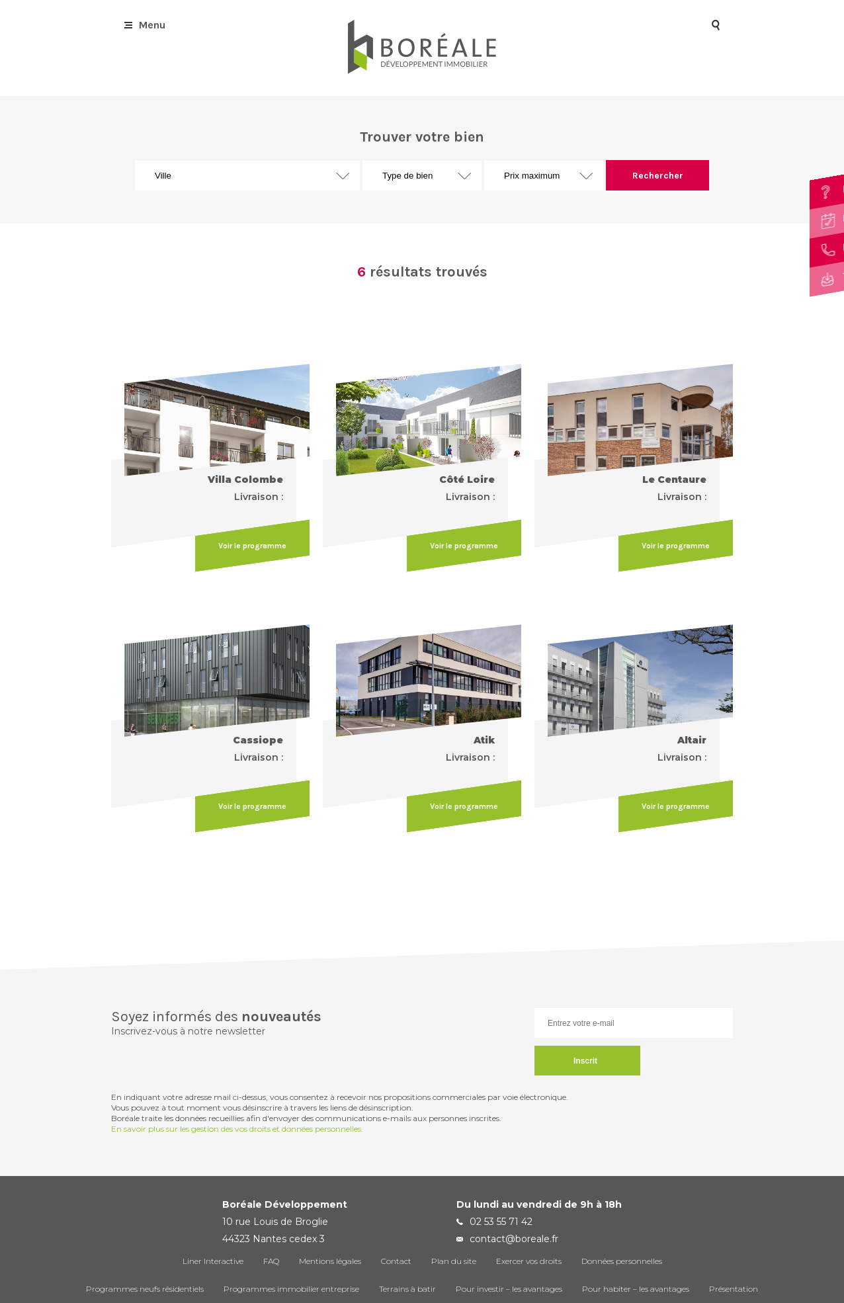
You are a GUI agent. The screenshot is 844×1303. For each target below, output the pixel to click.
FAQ (271, 1261)
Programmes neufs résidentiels (145, 1289)
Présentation (733, 1289)
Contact (396, 1261)
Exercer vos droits (529, 1261)
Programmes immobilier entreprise (291, 1289)
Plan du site (453, 1261)
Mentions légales (330, 1261)
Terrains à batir (407, 1289)
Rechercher (657, 175)
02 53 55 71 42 (501, 1222)
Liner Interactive (213, 1261)
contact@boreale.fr (514, 1239)
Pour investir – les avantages (509, 1289)
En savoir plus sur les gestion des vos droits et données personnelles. (237, 1129)
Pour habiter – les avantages (635, 1289)
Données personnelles (621, 1261)
